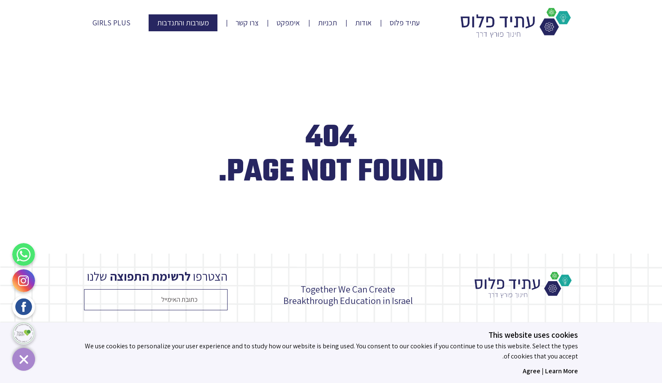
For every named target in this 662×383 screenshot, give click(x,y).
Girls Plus (111, 23)
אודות (363, 23)
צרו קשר (247, 23)
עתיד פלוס (405, 23)
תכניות (327, 23)
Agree (531, 371)
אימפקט (288, 23)
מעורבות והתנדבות (183, 22)
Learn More (561, 371)
